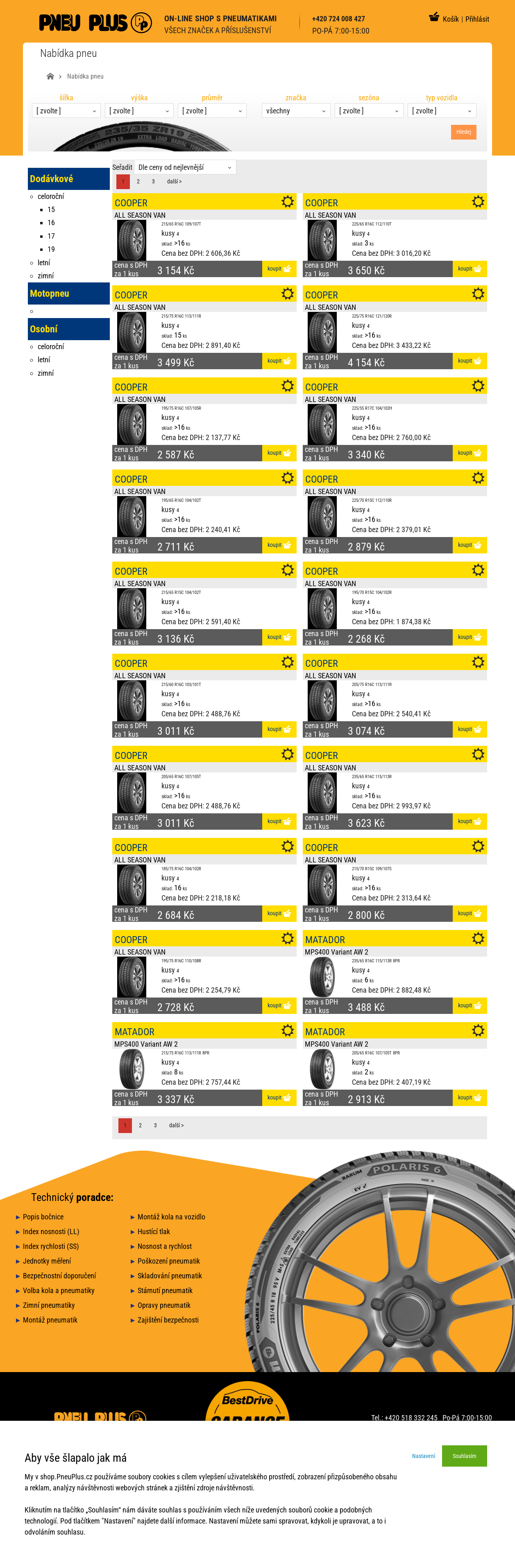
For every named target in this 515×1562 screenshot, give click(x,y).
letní (44, 262)
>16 (179, 243)
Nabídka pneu (85, 76)
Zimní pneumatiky (49, 1305)
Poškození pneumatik (169, 1261)
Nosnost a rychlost (165, 1246)
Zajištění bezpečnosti (168, 1320)
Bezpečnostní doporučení (59, 1275)
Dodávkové (51, 179)
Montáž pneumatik (50, 1320)
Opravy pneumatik (164, 1305)
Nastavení (423, 1456)
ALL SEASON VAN (140, 215)
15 (177, 335)
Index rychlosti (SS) (51, 1246)
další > (174, 181)
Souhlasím (464, 1456)
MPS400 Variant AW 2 (336, 952)
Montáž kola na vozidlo (171, 1216)
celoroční (51, 196)
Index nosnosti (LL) (51, 1231)
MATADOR (325, 940)
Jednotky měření (47, 1261)
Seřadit (122, 167)
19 (51, 249)
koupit (279, 268)
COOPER (131, 203)
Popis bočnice (43, 1216)
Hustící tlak (154, 1231)
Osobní (43, 329)
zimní (46, 275)
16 (177, 887)
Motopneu (49, 293)
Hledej (463, 132)
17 (51, 236)
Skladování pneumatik (170, 1275)
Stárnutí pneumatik (165, 1290)
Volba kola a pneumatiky (59, 1290)
